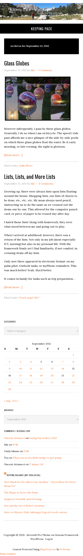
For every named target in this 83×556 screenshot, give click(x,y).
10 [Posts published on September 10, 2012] (20, 368)
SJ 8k (15, 444)
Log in (49, 538)
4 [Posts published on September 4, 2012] (31, 361)
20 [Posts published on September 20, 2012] (52, 375)
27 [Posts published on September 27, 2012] (52, 382)
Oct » (15, 400)
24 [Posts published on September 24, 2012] (20, 382)
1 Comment (45, 70)
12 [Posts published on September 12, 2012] (41, 368)
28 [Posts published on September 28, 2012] (62, 382)
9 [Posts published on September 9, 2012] (9, 368)
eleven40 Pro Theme (38, 534)
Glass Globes (16, 63)
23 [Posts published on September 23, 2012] (9, 382)
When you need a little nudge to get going (37, 457)
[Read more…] (13, 155)
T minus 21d (36, 464)
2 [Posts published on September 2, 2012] (9, 361)
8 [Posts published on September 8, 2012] (73, 361)
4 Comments (46, 183)
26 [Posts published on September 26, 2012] (41, 382)
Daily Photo (25, 165)
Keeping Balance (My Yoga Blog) (23, 475)
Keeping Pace (41, 28)
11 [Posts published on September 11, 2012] (31, 368)
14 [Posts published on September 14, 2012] (62, 368)
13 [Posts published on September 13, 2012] (52, 368)
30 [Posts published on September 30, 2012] (9, 389)
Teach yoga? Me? (29, 297)
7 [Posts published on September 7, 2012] (62, 361)
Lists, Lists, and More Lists (29, 176)
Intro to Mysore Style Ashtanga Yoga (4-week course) (35, 512)
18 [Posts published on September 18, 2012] (31, 375)
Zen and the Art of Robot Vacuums (24, 505)
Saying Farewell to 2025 (43, 438)
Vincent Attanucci (14, 438)
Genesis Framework (66, 534)
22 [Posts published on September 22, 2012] (73, 375)
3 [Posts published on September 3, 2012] (20, 361)
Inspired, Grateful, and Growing (23, 499)
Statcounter (8, 554)
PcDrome (65, 549)
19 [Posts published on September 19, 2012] (41, 375)
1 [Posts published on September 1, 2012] (73, 354)
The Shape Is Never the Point (21, 492)
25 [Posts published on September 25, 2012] (31, 382)
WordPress (36, 538)
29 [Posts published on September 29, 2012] (73, 382)
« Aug (7, 400)
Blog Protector (48, 549)
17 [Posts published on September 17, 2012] (20, 375)
